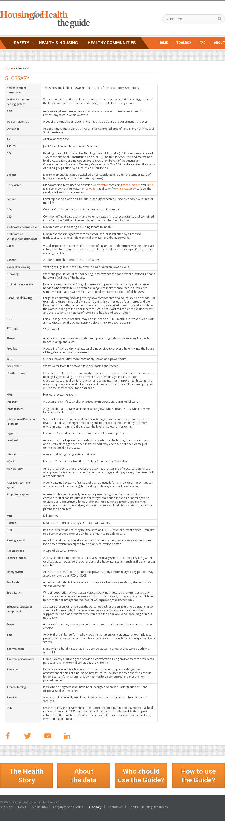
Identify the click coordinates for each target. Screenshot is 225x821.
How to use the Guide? (198, 775)
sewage (90, 189)
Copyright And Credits (68, 807)
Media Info (39, 807)
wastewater (100, 185)
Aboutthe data (84, 775)
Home (163, 43)
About (219, 43)
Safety (21, 42)
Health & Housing (58, 42)
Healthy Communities (112, 42)
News (22, 807)
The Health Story (26, 775)
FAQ (203, 43)
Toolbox (183, 43)
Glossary (95, 807)
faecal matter (131, 185)
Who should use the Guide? (141, 775)
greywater (125, 189)
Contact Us (115, 807)
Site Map (6, 807)
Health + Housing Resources (148, 807)
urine (150, 185)
